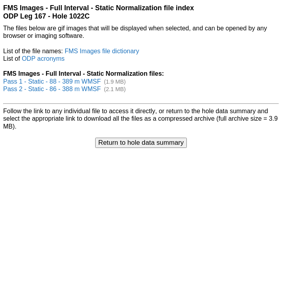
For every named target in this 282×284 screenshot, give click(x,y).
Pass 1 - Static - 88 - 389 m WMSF (52, 81)
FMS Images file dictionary (102, 51)
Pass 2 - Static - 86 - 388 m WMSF (52, 89)
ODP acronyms (43, 58)
